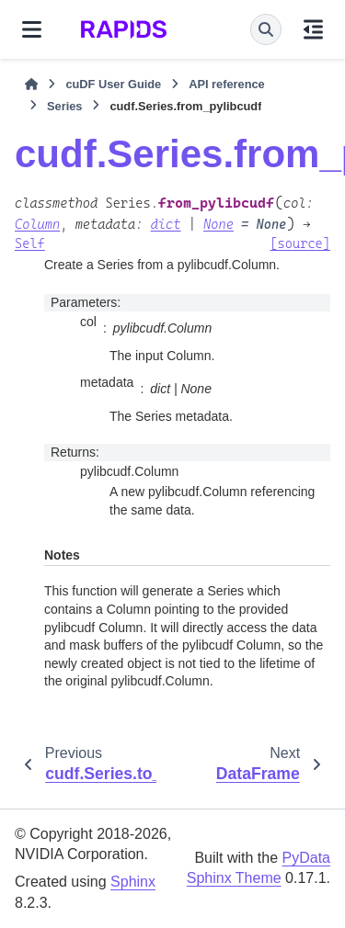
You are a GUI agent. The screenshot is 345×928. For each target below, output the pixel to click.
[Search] (266, 29)
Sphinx (132, 881)
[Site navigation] (32, 29)
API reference (227, 84)
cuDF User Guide (113, 84)
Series (64, 106)
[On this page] (313, 29)
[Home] (31, 84)
